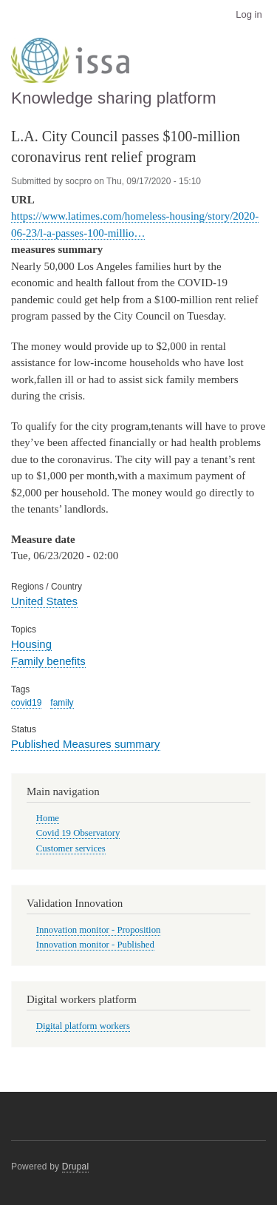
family (61, 703)
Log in (248, 14)
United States (44, 601)
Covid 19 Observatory (78, 833)
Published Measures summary (85, 743)
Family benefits (48, 661)
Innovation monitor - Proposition (98, 930)
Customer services (71, 848)
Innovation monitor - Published (95, 944)
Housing (31, 644)
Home (47, 818)
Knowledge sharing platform (113, 98)
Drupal (75, 1166)
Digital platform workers (83, 1026)
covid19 (26, 703)
